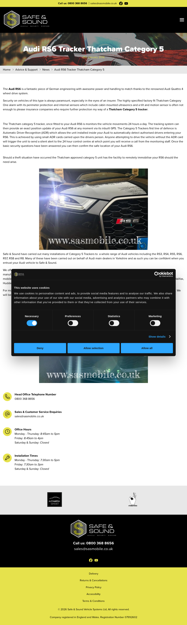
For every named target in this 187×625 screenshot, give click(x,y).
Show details (157, 336)
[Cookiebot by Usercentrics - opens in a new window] (157, 274)
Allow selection (93, 347)
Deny (40, 347)
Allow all (146, 347)
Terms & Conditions (93, 601)
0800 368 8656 (77, 3)
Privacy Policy (93, 587)
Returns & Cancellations (93, 580)
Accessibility (93, 594)
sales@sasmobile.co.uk (103, 3)
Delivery (93, 574)
